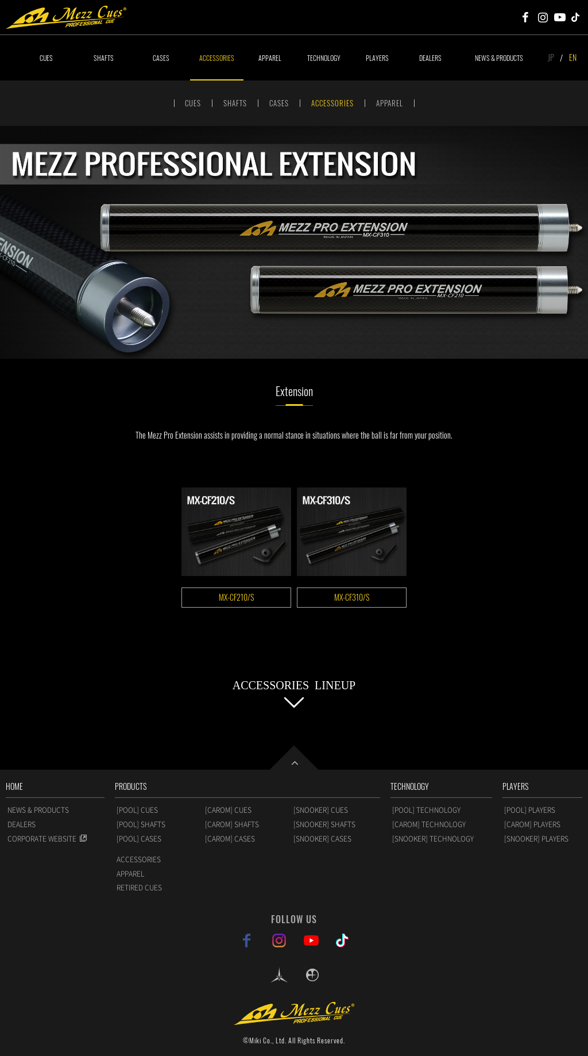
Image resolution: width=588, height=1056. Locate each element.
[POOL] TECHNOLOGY (426, 810)
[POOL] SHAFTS (141, 824)
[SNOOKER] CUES (320, 810)
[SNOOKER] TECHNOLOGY (433, 839)
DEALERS (430, 58)
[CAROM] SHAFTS (232, 824)
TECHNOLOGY (324, 58)
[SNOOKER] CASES (322, 839)
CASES (161, 58)
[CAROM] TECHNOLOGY (429, 824)
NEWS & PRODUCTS (499, 58)
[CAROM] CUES (228, 810)
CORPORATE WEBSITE (41, 839)
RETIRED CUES (139, 887)
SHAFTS (104, 58)
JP (551, 57)
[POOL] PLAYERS (529, 810)
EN (573, 57)
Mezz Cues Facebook (525, 17)
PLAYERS (377, 58)
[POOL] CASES (139, 839)
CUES (46, 58)
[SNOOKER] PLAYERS (536, 839)
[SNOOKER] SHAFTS (324, 824)
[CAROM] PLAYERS (532, 824)
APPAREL (269, 58)
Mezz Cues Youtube (560, 17)
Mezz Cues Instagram (542, 17)
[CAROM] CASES (230, 839)
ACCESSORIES (216, 58)
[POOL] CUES (137, 810)
